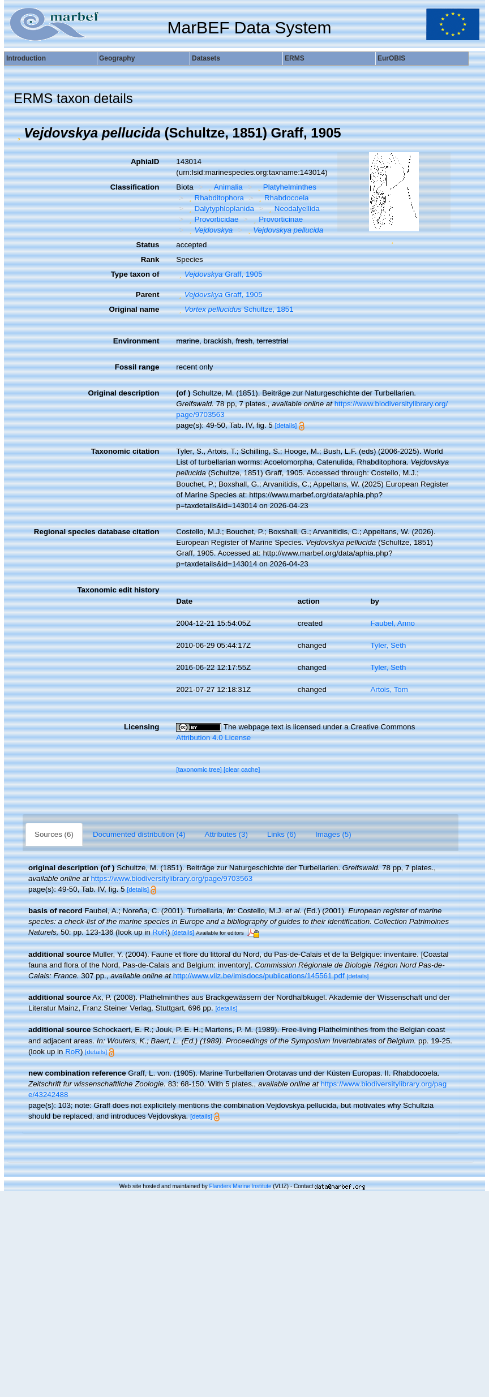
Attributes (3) (226, 834)
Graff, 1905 (219, 274)
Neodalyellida (292, 208)
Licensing (141, 727)
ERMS (294, 58)
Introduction (26, 58)
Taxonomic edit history (118, 590)
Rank (150, 259)
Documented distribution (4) (139, 834)
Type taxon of (135, 274)
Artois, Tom (389, 689)
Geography (117, 58)
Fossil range (137, 367)
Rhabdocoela (282, 198)
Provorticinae (277, 219)
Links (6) (281, 834)
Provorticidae (212, 219)
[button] (19, 133)
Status (148, 244)
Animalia (224, 187)
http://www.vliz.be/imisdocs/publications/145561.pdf (259, 976)
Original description (123, 393)
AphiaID (145, 161)
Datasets (206, 58)
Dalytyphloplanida (220, 208)
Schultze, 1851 (234, 309)
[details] (285, 425)
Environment (136, 341)
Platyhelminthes (285, 187)
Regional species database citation (96, 531)
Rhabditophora (215, 198)
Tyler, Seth (388, 645)
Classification (135, 187)
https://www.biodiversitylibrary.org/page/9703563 (171, 878)
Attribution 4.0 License (213, 737)
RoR (160, 932)
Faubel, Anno (392, 623)
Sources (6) (54, 834)
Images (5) (333, 834)
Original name (134, 309)
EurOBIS (391, 58)
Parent (147, 294)
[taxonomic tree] (199, 769)
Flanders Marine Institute (240, 1186)
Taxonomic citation (125, 451)
